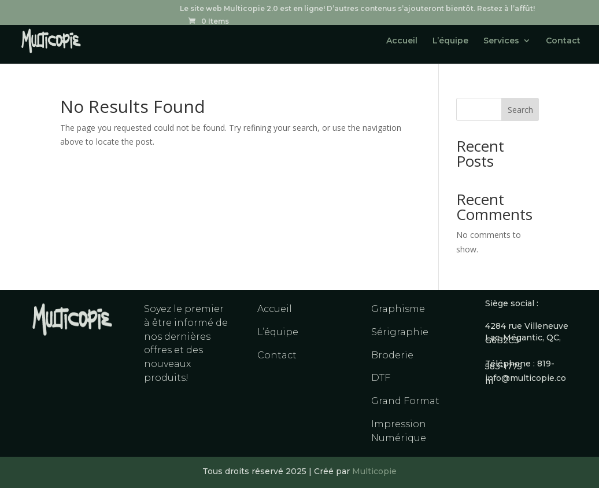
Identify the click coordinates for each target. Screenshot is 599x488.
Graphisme (398, 308)
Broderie (392, 355)
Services (501, 41)
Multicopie (374, 471)
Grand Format (405, 400)
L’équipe (450, 41)
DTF (380, 377)
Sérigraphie (399, 331)
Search (520, 109)
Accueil (401, 41)
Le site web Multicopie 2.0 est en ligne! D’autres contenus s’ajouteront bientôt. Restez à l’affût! (357, 9)
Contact (563, 41)
